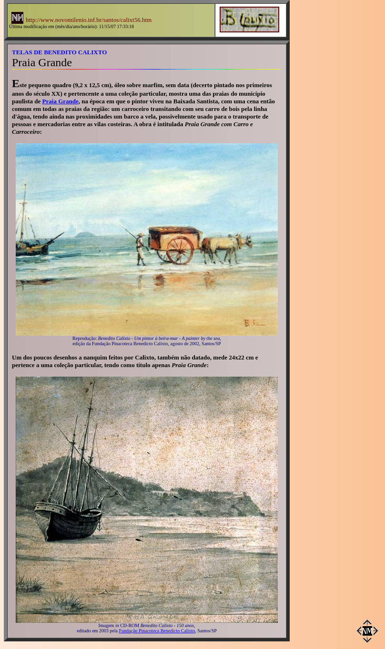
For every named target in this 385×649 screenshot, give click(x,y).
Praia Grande (60, 101)
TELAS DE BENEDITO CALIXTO (59, 52)
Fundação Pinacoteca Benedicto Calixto (157, 630)
